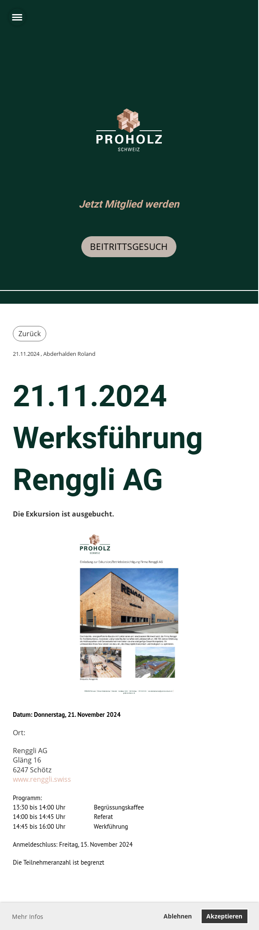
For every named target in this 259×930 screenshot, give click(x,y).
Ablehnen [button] (178, 916)
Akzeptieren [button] (224, 916)
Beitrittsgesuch (129, 246)
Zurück (29, 333)
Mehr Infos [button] (27, 916)
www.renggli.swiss (42, 779)
